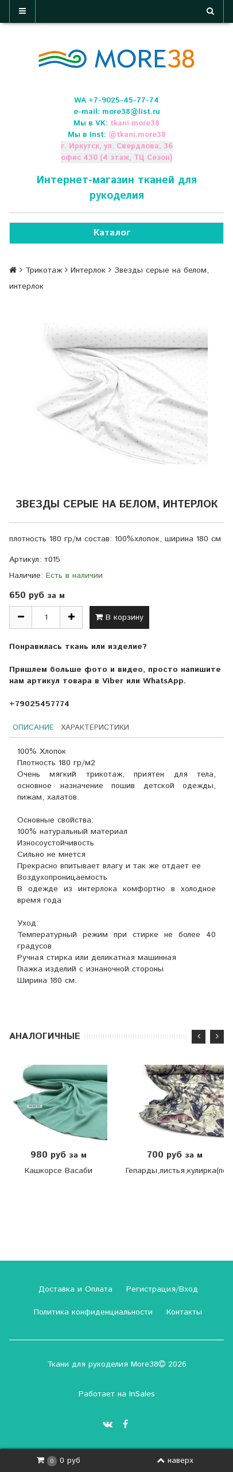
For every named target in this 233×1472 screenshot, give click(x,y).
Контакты (183, 1312)
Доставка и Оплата (74, 1289)
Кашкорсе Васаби (58, 1170)
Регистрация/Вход (160, 1289)
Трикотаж (43, 270)
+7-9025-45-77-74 (123, 100)
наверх (175, 1460)
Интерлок (88, 270)
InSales (142, 1394)
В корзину (119, 617)
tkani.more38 (135, 123)
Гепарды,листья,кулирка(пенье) (175, 1170)
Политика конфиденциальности (92, 1312)
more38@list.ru (131, 112)
